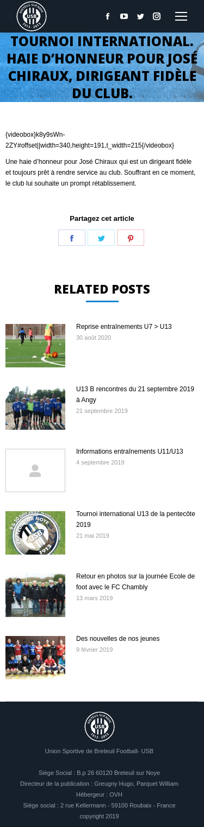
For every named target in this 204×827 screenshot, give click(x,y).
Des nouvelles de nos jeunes (117, 638)
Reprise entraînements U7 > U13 (124, 326)
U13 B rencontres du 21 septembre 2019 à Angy (135, 394)
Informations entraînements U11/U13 (129, 451)
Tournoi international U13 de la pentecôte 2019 (135, 519)
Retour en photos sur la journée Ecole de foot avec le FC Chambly (135, 581)
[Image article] (35, 345)
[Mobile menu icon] (181, 16)
